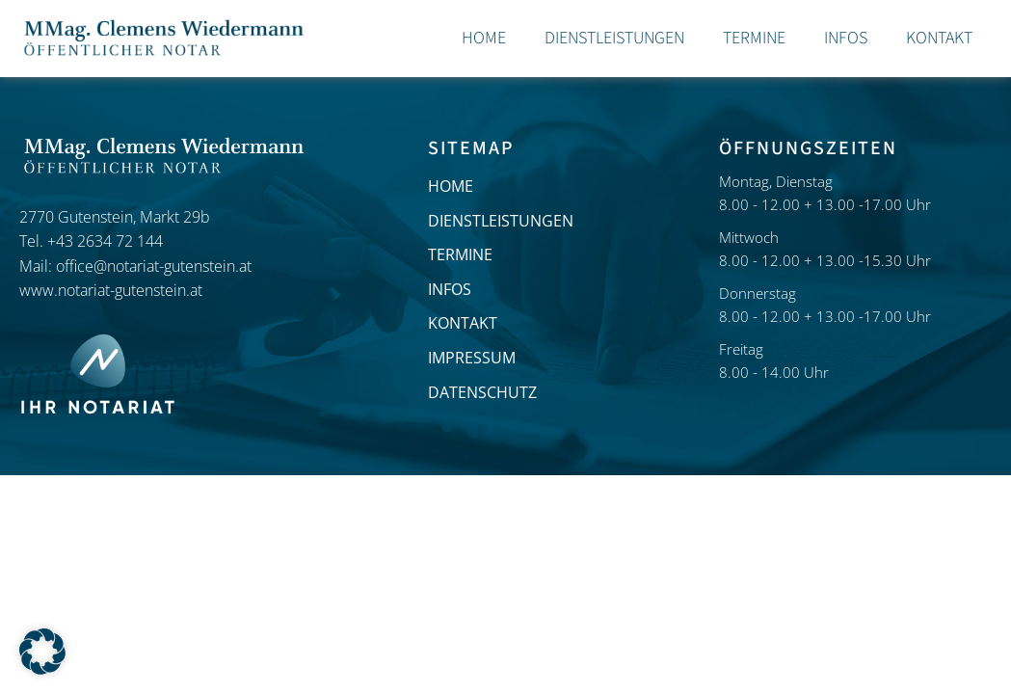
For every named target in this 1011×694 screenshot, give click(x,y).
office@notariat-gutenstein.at (154, 266)
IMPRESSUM (472, 357)
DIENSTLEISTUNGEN (500, 220)
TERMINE (460, 254)
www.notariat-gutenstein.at (110, 290)
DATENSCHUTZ (482, 392)
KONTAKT (462, 323)
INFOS (449, 289)
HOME (450, 186)
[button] (42, 651)
